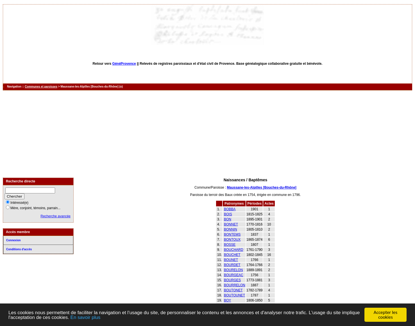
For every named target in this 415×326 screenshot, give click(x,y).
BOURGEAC (233, 275)
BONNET (231, 224)
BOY (227, 300)
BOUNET (231, 260)
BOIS (228, 214)
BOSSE (229, 245)
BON (227, 219)
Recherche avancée (55, 216)
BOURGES (232, 280)
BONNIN (230, 229)
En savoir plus (86, 317)
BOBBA (229, 209)
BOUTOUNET (234, 295)
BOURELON (233, 270)
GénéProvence (124, 64)
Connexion (13, 240)
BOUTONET (233, 290)
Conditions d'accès (19, 249)
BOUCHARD (233, 250)
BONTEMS (232, 234)
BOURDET (232, 265)
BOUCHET (232, 255)
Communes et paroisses (41, 86)
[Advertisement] (207, 134)
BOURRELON (234, 285)
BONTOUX (232, 240)
